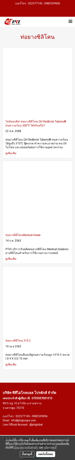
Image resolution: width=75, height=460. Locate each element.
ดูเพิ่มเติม (11, 153)
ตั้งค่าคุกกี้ (27, 454)
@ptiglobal (36, 424)
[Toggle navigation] (70, 21)
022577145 (23, 416)
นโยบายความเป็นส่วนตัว (26, 447)
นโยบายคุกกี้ (50, 447)
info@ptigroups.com (23, 420)
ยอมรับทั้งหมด (45, 454)
